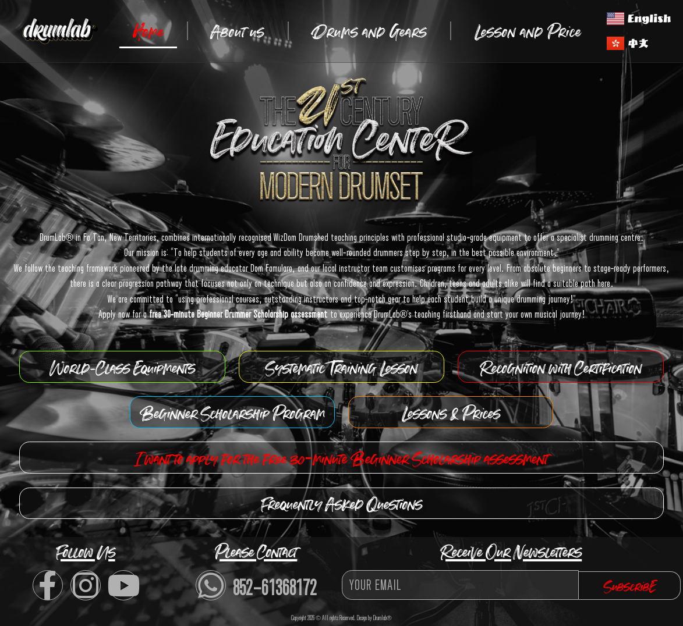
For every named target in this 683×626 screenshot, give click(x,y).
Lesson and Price (528, 30)
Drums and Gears (369, 30)
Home (148, 30)
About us (237, 30)
